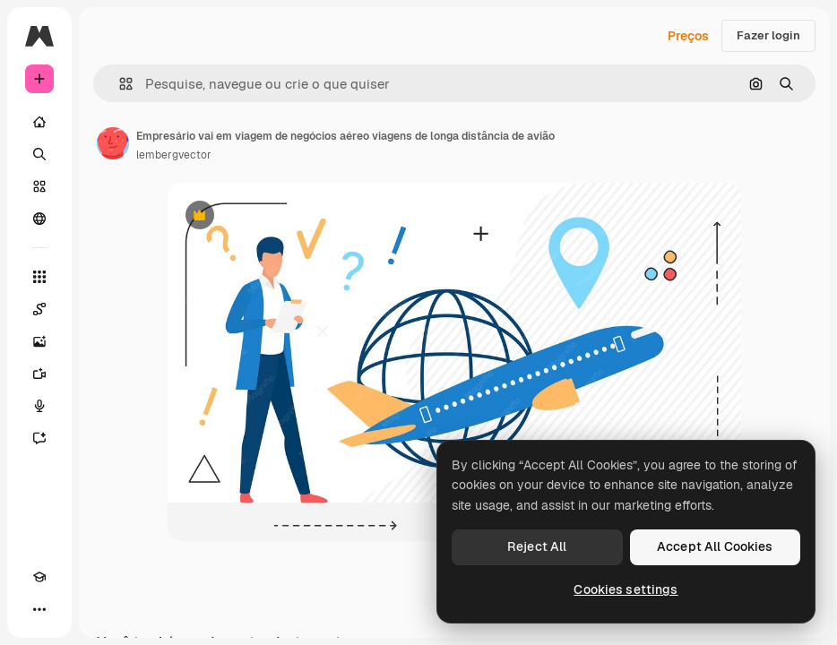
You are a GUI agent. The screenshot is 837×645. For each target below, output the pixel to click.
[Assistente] (39, 438)
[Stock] (39, 186)
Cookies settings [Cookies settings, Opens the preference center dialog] (625, 589)
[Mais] (39, 609)
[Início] (39, 122)
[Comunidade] (39, 218)
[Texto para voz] (39, 405)
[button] (118, 83)
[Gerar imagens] (39, 341)
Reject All (536, 546)
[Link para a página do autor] (113, 143)
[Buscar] (39, 154)
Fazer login (768, 35)
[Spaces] (39, 309)
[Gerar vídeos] (39, 373)
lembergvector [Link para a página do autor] (173, 155)
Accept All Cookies (715, 546)
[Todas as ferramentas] (39, 276)
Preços (688, 36)
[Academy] (39, 577)
